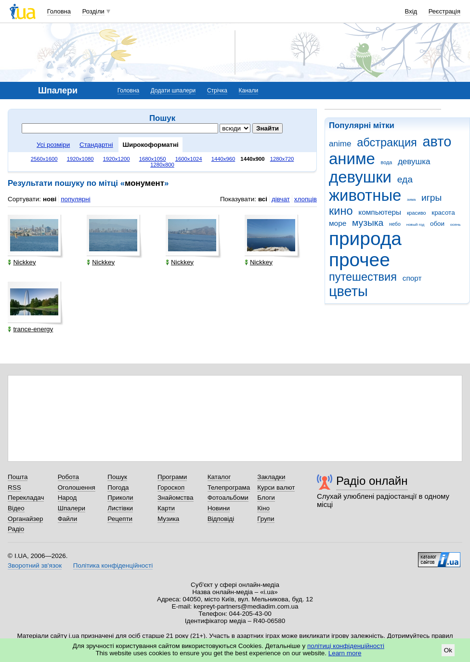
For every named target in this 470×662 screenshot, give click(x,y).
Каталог (219, 476)
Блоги (266, 497)
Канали (249, 90)
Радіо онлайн (372, 480)
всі (262, 199)
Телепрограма (229, 487)
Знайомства (175, 497)
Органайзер (25, 518)
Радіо (16, 528)
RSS (14, 487)
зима (411, 199)
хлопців (305, 199)
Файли (68, 518)
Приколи (120, 497)
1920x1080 (80, 159)
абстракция (387, 142)
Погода (118, 487)
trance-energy (30, 329)
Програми (172, 476)
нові (49, 199)
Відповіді (221, 518)
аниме (352, 159)
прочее (359, 259)
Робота (68, 476)
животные (365, 195)
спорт (412, 278)
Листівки (120, 508)
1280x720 (282, 159)
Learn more (345, 653)
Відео (16, 508)
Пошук (117, 476)
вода (386, 162)
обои (437, 223)
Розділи (93, 11)
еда (405, 179)
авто (437, 141)
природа (365, 238)
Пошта (17, 476)
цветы (348, 291)
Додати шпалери (173, 90)
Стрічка (217, 90)
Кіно (263, 508)
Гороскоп (170, 487)
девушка (414, 161)
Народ (67, 497)
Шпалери (71, 508)
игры (431, 198)
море (337, 223)
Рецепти (119, 518)
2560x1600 (44, 159)
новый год (415, 224)
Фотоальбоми (228, 497)
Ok (448, 650)
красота (443, 212)
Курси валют (276, 487)
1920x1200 (116, 159)
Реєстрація (444, 11)
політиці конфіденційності (345, 645)
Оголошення (76, 487)
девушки (360, 177)
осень (455, 224)
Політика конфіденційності (113, 565)
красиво (416, 213)
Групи (265, 518)
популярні (75, 199)
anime (340, 143)
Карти (166, 508)
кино (341, 211)
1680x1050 (152, 159)
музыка (367, 223)
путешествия (363, 277)
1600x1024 (188, 159)
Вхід (411, 11)
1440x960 (223, 159)
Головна (59, 11)
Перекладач (26, 497)
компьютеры (379, 212)
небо (395, 224)
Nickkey (22, 262)
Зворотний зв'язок (35, 565)
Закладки (271, 476)
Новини (219, 508)
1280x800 (162, 165)
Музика (168, 518)
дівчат (281, 199)
